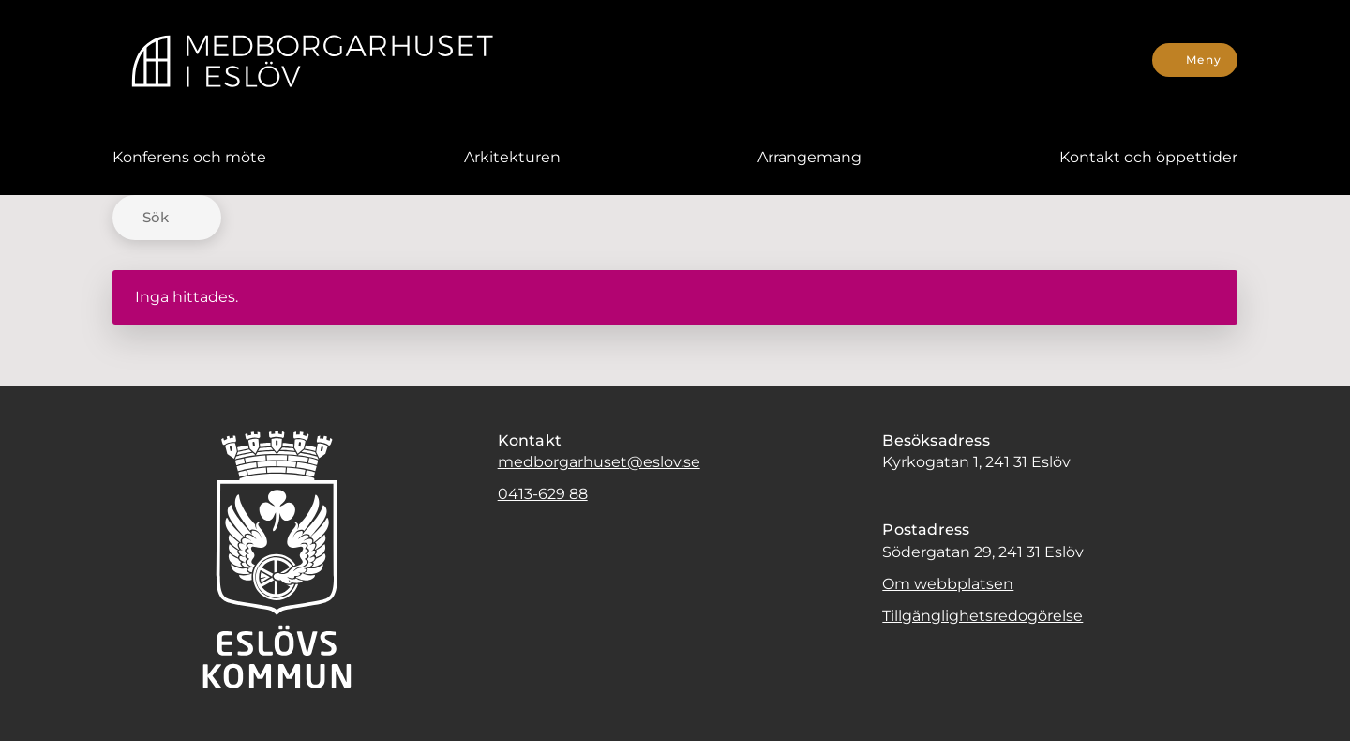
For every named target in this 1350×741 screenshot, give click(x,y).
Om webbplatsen (947, 584)
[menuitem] (189, 157)
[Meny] (1195, 60)
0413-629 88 (543, 494)
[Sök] (166, 217)
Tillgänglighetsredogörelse (982, 616)
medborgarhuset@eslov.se (599, 462)
